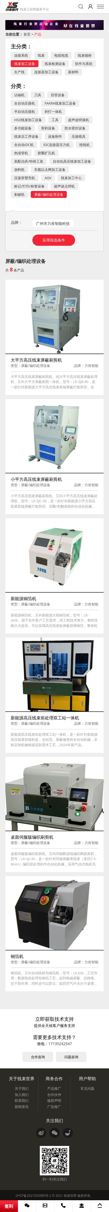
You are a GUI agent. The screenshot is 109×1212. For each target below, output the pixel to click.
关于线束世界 (21, 1078)
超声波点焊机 (64, 186)
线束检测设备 (55, 63)
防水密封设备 (75, 128)
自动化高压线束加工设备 (72, 161)
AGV (48, 177)
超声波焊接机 (78, 119)
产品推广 (54, 1088)
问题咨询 (71, 1056)
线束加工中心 (71, 177)
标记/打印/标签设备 (29, 186)
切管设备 (58, 95)
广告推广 (54, 1106)
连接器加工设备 (46, 72)
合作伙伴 (54, 1094)
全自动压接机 (24, 103)
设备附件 (55, 136)
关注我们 (54, 1120)
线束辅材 (85, 55)
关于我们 (22, 1088)
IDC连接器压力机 (56, 144)
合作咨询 (38, 1056)
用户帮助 (87, 1078)
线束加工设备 (24, 63)
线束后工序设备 (26, 136)
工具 (55, 119)
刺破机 (19, 194)
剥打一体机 (53, 111)
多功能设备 (23, 128)
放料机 (19, 169)
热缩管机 (21, 153)
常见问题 (87, 1088)
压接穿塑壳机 (24, 177)
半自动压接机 (24, 111)
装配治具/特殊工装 (28, 161)
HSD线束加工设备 (28, 119)
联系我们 (22, 1100)
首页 (27, 34)
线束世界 (70, 1195)
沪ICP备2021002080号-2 (33, 1195)
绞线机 (84, 144)
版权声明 (54, 1100)
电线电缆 (61, 55)
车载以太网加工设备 (49, 169)
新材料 (73, 72)
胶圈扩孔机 (46, 153)
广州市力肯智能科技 (53, 223)
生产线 (19, 72)
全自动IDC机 (24, 144)
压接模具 (78, 136)
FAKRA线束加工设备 (60, 103)
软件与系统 (83, 63)
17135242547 (60, 1043)
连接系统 (21, 55)
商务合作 (54, 1078)
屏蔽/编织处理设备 (48, 194)
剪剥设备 (48, 128)
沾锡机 (19, 95)
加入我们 (22, 1094)
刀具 (37, 95)
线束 (41, 55)
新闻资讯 (22, 1106)
